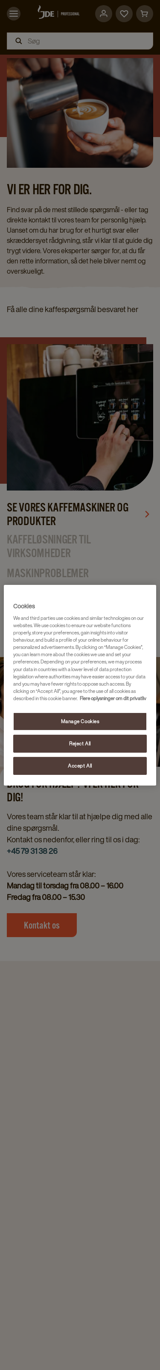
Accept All (80, 765)
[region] (80, 684)
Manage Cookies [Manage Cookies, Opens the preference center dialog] (80, 721)
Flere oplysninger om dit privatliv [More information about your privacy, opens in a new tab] (113, 698)
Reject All (80, 743)
